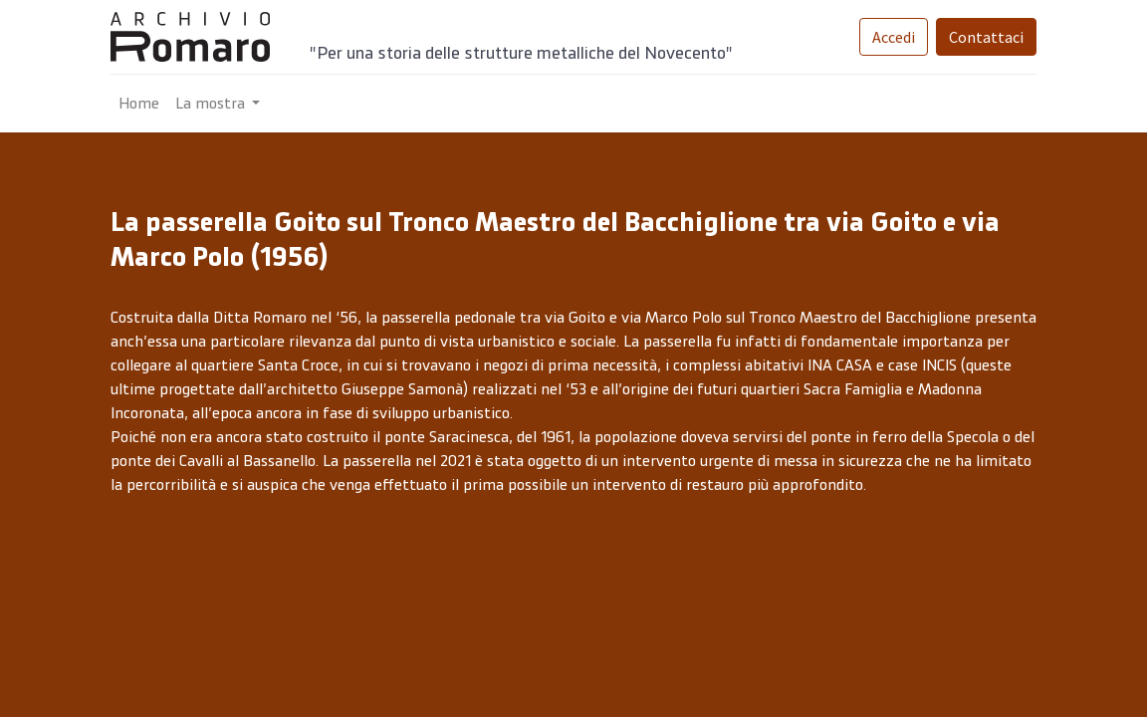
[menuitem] (139, 103)
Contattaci (986, 37)
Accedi (893, 37)
